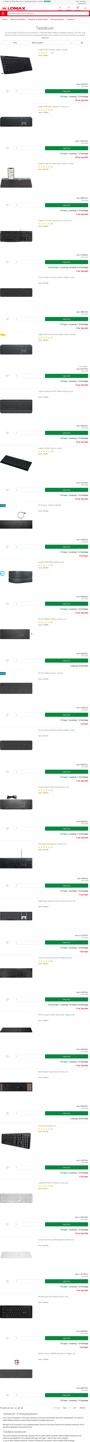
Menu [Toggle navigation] (3, 13)
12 (16, 1408)
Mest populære (37, 43)
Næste (83, 1408)
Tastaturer (71, 19)
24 (19, 1408)
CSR (77, 1)
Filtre (15, 43)
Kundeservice (82, 3)
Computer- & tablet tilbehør (38, 19)
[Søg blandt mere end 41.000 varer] (45, 13)
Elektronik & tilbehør (17, 19)
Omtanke (82, 1)
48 (22, 1408)
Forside (4, 19)
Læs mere (45, 37)
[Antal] (29, 91)
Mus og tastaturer (57, 19)
